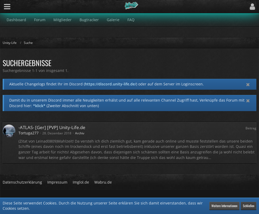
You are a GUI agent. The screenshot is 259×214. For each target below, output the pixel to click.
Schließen (248, 205)
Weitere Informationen (224, 205)
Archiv (79, 133)
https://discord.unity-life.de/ (110, 83)
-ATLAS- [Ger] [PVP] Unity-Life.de (51, 127)
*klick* (39, 105)
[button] (7, 6)
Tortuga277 (28, 132)
